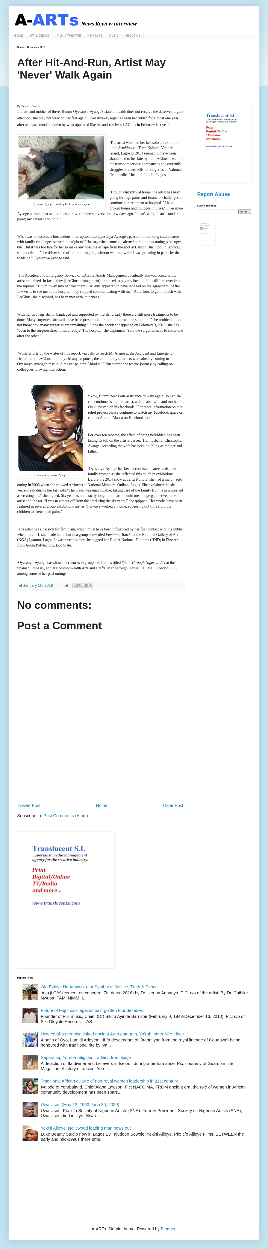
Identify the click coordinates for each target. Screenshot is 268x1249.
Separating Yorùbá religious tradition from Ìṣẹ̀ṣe (86, 1057)
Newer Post (29, 805)
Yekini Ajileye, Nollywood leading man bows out (86, 1128)
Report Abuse (213, 194)
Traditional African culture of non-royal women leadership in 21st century (109, 1081)
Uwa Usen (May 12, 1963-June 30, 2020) (80, 1104)
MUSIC (114, 35)
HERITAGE (95, 35)
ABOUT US (132, 35)
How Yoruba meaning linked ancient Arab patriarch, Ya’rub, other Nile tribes (112, 1034)
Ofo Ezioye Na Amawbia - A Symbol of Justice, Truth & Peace (99, 987)
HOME (18, 35)
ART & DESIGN (39, 35)
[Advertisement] (100, 764)
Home (101, 805)
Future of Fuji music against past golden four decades (92, 1010)
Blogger (168, 1229)
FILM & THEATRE (69, 35)
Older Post (173, 805)
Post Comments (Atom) (65, 815)
